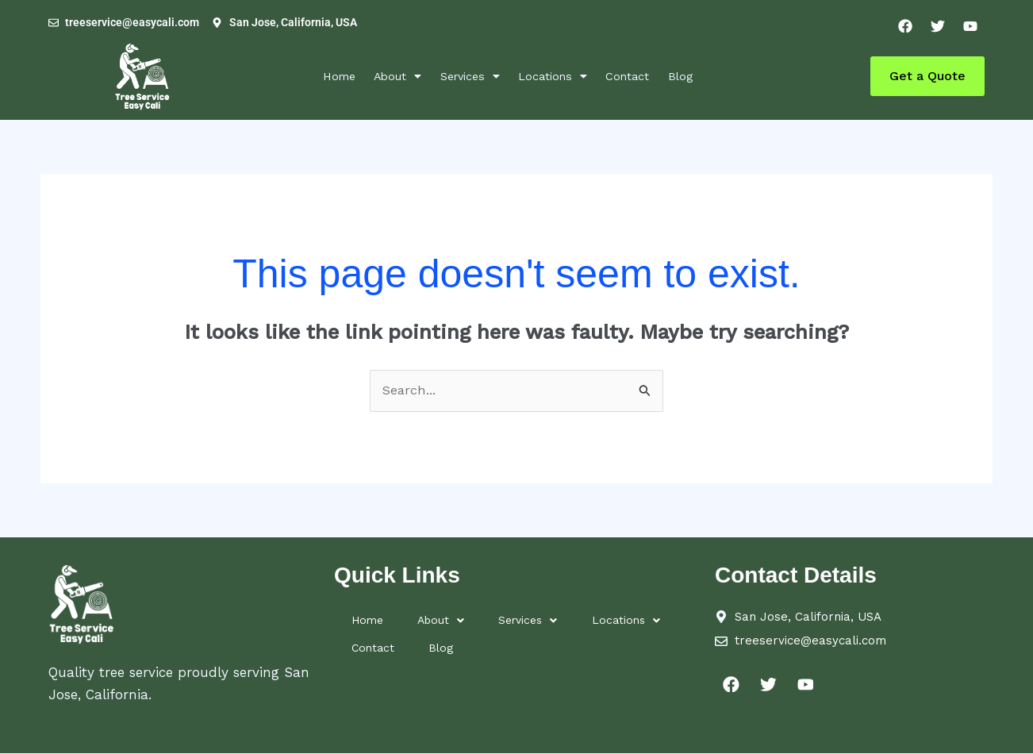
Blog (705, 75)
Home (315, 75)
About (383, 75)
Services (466, 75)
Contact (644, 75)
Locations (560, 75)
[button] (383, 76)
